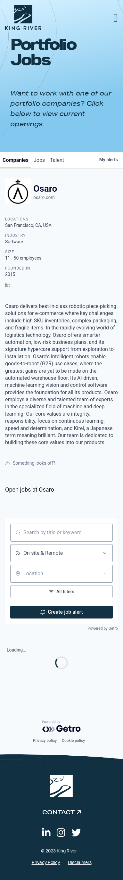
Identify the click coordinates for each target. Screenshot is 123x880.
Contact (58, 812)
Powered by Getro (103, 628)
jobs (39, 160)
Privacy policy (45, 740)
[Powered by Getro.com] (61, 726)
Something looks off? (30, 463)
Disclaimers (80, 862)
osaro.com (44, 197)
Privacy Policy (46, 862)
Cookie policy (73, 740)
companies (16, 160)
